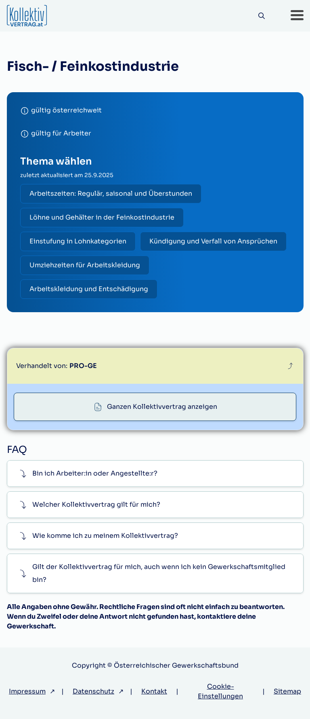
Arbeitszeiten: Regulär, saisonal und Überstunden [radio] (110, 193)
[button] (297, 15)
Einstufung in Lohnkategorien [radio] (77, 241)
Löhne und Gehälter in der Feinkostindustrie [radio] (101, 217)
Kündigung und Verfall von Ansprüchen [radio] (213, 241)
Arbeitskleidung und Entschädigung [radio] (88, 289)
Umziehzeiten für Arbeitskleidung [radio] (84, 265)
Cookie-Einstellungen (220, 691)
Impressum (27, 691)
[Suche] (262, 16)
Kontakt (154, 691)
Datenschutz (93, 691)
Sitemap (287, 691)
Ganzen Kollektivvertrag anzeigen (162, 406)
